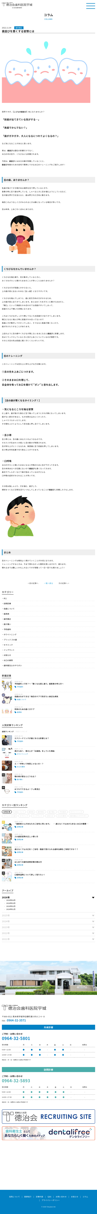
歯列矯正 (7, 619)
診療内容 (39, 1196)
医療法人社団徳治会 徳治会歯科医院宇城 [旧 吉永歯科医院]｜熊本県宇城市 (17, 4)
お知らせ (7, 655)
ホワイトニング (10, 634)
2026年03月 (11, 903)
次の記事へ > (64, 583)
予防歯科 (7, 629)
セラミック (8, 645)
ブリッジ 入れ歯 (10, 639)
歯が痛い (7, 624)
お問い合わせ (61, 1196)
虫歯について (9, 608)
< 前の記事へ (33, 583)
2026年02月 (11, 906)
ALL (5, 598)
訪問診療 (7, 603)
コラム (85, 1196)
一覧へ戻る (48, 583)
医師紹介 (28, 1196)
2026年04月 (11, 900)
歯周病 (6, 614)
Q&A (49, 1196)
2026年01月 (11, 909)
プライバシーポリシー (51, 1200)
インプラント (9, 650)
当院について (14, 1196)
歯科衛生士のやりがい (13, 665)
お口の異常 (8, 660)
